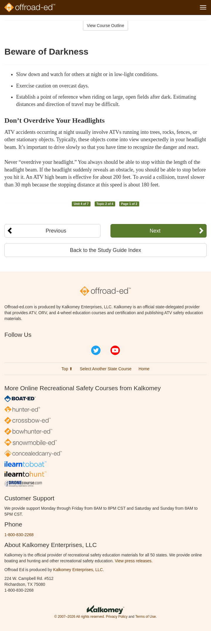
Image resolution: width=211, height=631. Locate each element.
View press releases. (134, 560)
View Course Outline (105, 25)
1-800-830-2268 (19, 534)
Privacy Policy (116, 617)
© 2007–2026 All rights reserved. (79, 617)
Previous (56, 231)
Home (144, 368)
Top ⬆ (67, 368)
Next (155, 231)
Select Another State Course (106, 368)
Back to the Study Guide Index (105, 250)
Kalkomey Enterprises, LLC (78, 569)
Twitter (96, 350)
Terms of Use (145, 617)
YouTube (115, 350)
